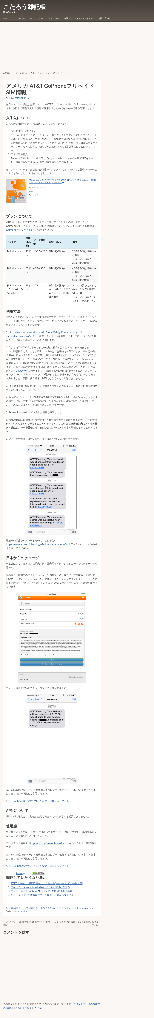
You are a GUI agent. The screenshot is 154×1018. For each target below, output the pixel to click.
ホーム (6, 18)
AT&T (44, 908)
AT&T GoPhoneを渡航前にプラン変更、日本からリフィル (37, 801)
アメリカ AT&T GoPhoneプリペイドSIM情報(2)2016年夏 (41, 891)
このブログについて (23, 18)
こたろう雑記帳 (24, 6)
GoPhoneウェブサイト (18, 229)
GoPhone (51, 908)
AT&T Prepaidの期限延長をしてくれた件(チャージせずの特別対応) (47, 883)
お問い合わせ (104, 18)
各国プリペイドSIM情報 (24, 908)
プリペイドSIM (70, 908)
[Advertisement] (77, 49)
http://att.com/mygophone (45, 843)
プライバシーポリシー (48, 18)
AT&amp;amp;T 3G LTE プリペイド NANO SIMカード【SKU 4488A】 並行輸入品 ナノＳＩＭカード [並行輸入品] (62, 181)
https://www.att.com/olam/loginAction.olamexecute (35, 544)
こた (31, 98)
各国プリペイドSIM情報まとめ (78, 18)
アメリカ (59, 908)
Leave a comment (86, 908)
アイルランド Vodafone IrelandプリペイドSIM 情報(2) (40, 887)
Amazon (32, 195)
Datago (20, 370)
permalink (22, 911)
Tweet (19, 873)
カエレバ (40, 187)
